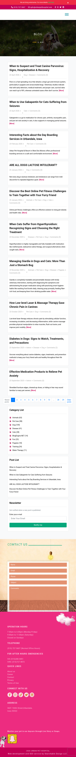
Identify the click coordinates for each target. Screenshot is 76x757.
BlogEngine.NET (20, 436)
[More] (61, 90)
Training (17, 447)
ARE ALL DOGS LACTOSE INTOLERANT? (33, 165)
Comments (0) (42, 75)
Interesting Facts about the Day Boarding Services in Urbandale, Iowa (35, 479)
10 (49, 400)
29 (63, 400)
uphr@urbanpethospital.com (40, 7)
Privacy (10, 702)
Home (34, 42)
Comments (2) (52, 348)
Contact (10, 699)
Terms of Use (13, 705)
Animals (29, 200)
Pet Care (30, 144)
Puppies (61, 270)
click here (51, 2)
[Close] (68, 2)
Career (10, 696)
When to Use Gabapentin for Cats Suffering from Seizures (30, 475)
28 (58, 400)
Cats (25, 111)
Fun (15, 439)
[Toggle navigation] (67, 14)
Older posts (69, 401)
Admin (28, 348)
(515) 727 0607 (18, 7)
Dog (25, 75)
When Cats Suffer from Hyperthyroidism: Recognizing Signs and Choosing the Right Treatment (34, 228)
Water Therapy (19, 450)
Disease (32, 75)
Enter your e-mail (15, 514)
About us (11, 694)
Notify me (38, 525)
